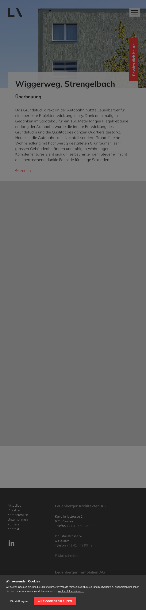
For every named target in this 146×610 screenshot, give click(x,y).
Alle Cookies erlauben (55, 601)
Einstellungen (19, 601)
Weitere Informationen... (71, 591)
